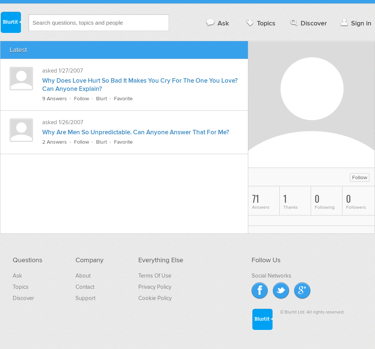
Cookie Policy (155, 298)
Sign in (355, 23)
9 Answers (54, 98)
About (83, 275)
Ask (217, 23)
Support (85, 298)
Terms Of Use (154, 275)
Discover (308, 23)
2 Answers (54, 142)
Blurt (101, 98)
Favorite (123, 98)
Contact (85, 287)
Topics (260, 23)
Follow (81, 98)
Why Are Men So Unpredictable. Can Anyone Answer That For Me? (135, 132)
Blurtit (10, 22)
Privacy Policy (154, 287)
